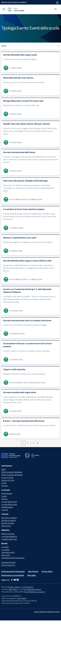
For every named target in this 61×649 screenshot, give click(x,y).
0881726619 (13, 589)
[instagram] (18, 580)
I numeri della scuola (9, 501)
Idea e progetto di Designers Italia (47, 611)
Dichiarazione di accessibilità (12, 575)
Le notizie (5, 546)
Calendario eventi (8, 552)
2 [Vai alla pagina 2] (27, 443)
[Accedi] (57, 2)
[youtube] (15, 580)
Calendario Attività (8, 562)
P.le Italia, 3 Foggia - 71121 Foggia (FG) (20, 587)
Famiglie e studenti (8, 520)
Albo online (5, 555)
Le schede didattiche (9, 536)
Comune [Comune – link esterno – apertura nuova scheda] (4, 485)
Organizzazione (7, 507)
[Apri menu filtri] (58, 45)
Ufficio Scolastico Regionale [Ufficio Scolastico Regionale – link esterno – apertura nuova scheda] (11, 472)
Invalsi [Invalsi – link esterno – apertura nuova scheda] (3, 483)
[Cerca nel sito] (55, 9)
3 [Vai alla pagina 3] (30, 443)
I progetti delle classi (9, 539)
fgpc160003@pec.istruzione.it (34, 592)
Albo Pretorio (33, 571)
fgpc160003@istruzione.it (32, 589)
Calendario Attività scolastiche (12, 557)
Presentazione (6, 493)
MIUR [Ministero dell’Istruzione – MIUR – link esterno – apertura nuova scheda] (3, 469)
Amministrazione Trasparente (13, 571)
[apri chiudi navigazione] (4, 9)
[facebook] (12, 580)
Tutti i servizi (6, 525)
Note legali (31, 575)
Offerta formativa (8, 533)
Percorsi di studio (7, 523)
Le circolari (5, 549)
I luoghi (4, 496)
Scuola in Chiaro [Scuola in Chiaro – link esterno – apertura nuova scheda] (7, 477)
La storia (4, 509)
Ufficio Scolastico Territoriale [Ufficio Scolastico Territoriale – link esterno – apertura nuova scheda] (11, 474)
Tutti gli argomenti (8, 565)
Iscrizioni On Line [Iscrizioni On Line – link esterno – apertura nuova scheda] (7, 480)
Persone (4, 498)
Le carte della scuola (9, 504)
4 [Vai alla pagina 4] (33, 443)
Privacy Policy (47, 571)
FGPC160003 (21, 598)
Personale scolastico (9, 517)
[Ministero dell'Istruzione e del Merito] (13, 2)
